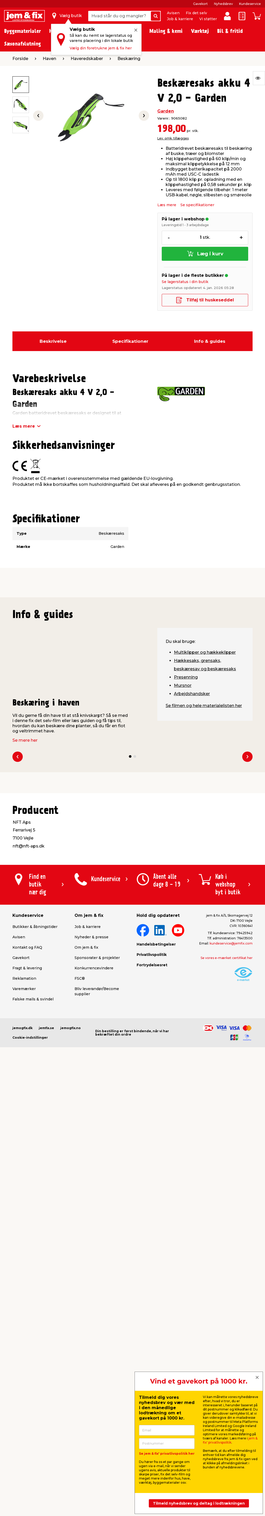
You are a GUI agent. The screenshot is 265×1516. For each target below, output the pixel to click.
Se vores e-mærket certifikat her (227, 958)
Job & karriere (180, 19)
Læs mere (166, 205)
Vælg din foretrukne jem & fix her (101, 48)
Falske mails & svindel (33, 999)
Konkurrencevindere (94, 968)
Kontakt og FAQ (27, 947)
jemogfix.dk (22, 1028)
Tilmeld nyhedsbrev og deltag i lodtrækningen (199, 1503)
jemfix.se (46, 1028)
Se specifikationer (197, 205)
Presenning (186, 677)
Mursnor (183, 685)
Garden (165, 111)
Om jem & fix (86, 947)
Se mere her (25, 740)
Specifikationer (130, 341)
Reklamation (24, 978)
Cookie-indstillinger (30, 1037)
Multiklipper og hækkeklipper (205, 652)
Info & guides (209, 341)
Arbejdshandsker (192, 693)
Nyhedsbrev (223, 3)
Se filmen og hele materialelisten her (204, 705)
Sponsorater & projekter (97, 957)
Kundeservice (250, 3)
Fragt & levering (27, 968)
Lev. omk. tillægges (173, 138)
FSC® (80, 978)
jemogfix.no (70, 1028)
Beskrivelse (53, 341)
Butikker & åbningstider (34, 926)
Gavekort (200, 3)
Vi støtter (208, 19)
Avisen (173, 13)
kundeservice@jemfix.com (231, 943)
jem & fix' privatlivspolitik (230, 1440)
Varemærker (24, 988)
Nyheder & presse (91, 937)
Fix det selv (196, 13)
